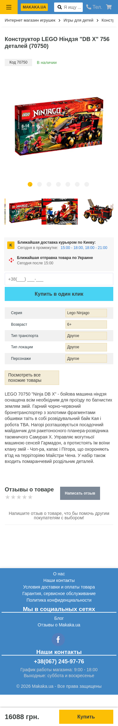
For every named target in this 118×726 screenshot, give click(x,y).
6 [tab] (77, 184)
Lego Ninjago (78, 313)
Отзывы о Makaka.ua (59, 624)
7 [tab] (86, 184)
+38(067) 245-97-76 (59, 661)
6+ (69, 324)
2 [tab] (39, 184)
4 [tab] (58, 184)
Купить (86, 716)
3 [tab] (49, 184)
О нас (59, 573)
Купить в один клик (59, 294)
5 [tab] (67, 184)
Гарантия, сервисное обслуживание (59, 593)
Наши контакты (59, 580)
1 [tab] (30, 184)
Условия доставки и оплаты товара (59, 586)
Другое (73, 336)
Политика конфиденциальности (59, 600)
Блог (59, 618)
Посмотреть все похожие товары (25, 377)
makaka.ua (34, 7)
